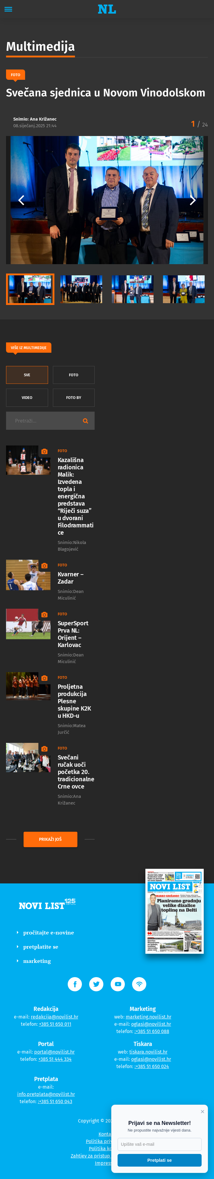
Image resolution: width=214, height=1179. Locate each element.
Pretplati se (160, 1160)
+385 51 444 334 (55, 1059)
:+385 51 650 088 (152, 1031)
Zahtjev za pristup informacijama (107, 1156)
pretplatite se (37, 946)
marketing (34, 960)
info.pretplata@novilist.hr (46, 1094)
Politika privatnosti (107, 1141)
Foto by (73, 397)
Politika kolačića (107, 1148)
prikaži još (50, 839)
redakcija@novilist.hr (54, 1017)
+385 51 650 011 (55, 1024)
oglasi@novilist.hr (151, 1024)
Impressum (107, 1163)
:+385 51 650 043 (55, 1101)
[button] (193, 200)
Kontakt (107, 1134)
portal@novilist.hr (54, 1052)
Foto (73, 375)
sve (27, 375)
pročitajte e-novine (45, 932)
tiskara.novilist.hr (148, 1052)
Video (27, 397)
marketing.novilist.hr (148, 1017)
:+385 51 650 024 (152, 1066)
